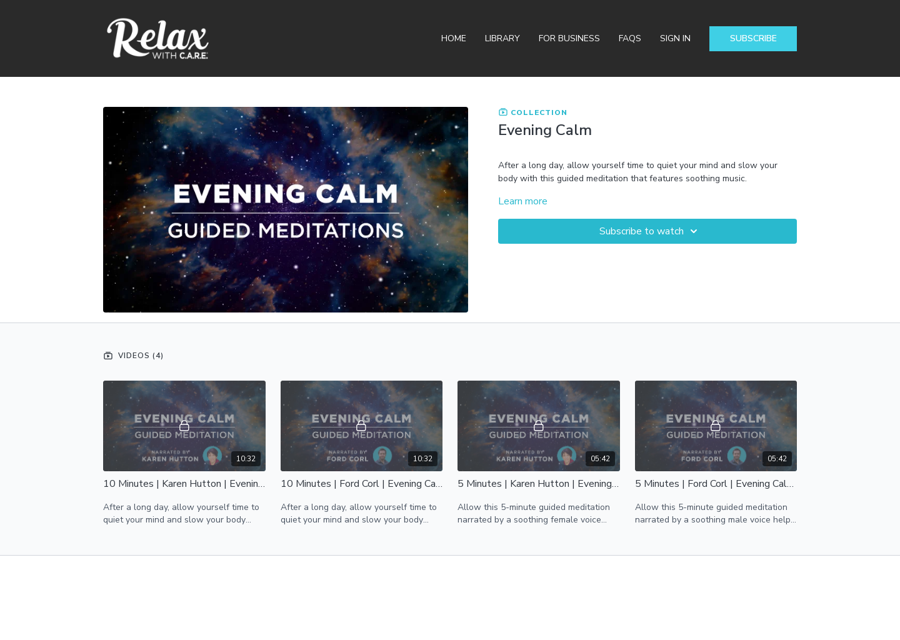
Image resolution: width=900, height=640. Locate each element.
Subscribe (753, 38)
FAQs (630, 38)
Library (502, 38)
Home (453, 38)
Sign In (675, 38)
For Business (569, 38)
